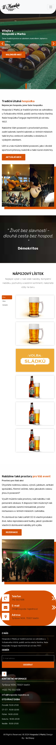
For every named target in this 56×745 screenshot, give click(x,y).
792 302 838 (18, 599)
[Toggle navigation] (50, 6)
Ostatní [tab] (5, 305)
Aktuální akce (13, 157)
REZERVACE (12, 532)
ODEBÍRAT (28, 665)
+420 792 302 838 (11, 689)
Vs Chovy (30, 738)
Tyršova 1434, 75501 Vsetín (25, 618)
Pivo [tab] (3, 297)
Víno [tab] (4, 301)
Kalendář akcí (13, 54)
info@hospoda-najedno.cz (25, 609)
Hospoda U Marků (38, 734)
